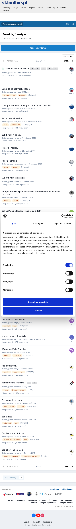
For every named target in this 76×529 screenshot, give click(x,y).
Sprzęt (23, 8)
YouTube (11, 500)
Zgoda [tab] (13, 223)
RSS (61, 500)
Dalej (66, 61)
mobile (54, 500)
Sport (55, 8)
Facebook (21, 500)
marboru (17, 108)
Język (27, 522)
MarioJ (16, 352)
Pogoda (32, 8)
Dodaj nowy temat (38, 48)
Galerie (63, 8)
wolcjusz (17, 92)
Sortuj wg (68, 56)
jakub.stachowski (21, 339)
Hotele (40, 8)
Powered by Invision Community (38, 525)
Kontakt (36, 522)
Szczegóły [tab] (38, 223)
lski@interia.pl (19, 121)
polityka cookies (66, 503)
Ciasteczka (47, 522)
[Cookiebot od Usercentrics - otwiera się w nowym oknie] (61, 216)
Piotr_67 (17, 369)
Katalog (6, 10)
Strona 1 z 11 (41, 61)
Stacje (15, 8)
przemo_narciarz (21, 164)
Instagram (32, 500)
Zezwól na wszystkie (38, 302)
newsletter (43, 500)
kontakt (34, 503)
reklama (68, 500)
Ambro (16, 182)
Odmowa (38, 311)
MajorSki (17, 73)
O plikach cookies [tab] (62, 223)
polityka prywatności (48, 503)
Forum (48, 8)
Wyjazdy (6, 8)
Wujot (16, 197)
